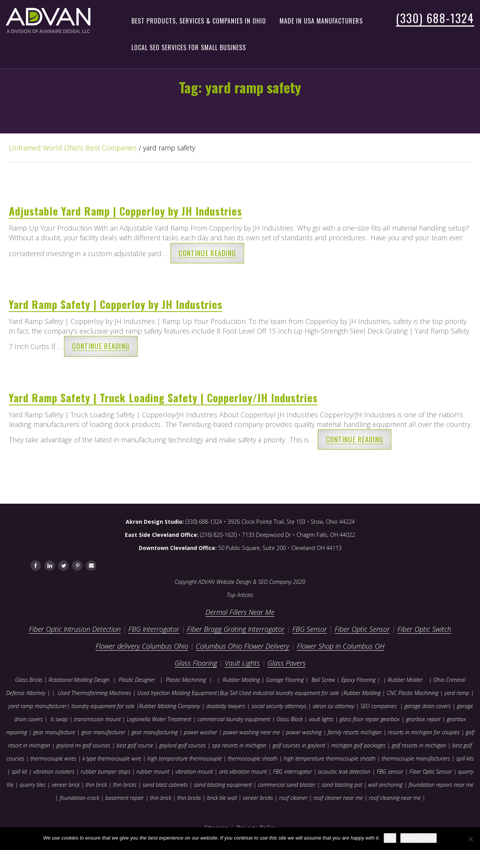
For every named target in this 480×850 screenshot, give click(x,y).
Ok (390, 838)
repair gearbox (382, 719)
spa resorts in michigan (239, 745)
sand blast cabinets (165, 784)
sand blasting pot (342, 784)
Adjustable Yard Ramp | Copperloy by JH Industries (125, 211)
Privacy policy (418, 838)
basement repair (124, 797)
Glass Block (289, 719)
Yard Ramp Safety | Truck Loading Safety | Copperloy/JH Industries (163, 397)
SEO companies (378, 706)
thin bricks (124, 784)
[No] (470, 839)
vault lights (321, 719)
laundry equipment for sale (103, 706)
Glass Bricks (28, 679)
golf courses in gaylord (299, 745)
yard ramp (457, 693)
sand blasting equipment (223, 784)
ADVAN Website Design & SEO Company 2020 (251, 581)
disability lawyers (225, 706)
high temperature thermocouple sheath (330, 758)
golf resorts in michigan (419, 745)
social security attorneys (279, 706)
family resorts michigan (355, 732)
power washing (304, 732)
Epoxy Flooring (358, 679)
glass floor (352, 719)
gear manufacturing (154, 732)
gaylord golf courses (182, 745)
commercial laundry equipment (233, 719)
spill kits (465, 758)
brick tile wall (222, 797)
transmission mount (97, 719)
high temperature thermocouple (184, 758)
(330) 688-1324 (435, 18)
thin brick (96, 784)
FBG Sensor (309, 629)
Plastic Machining (186, 679)
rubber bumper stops (105, 771)
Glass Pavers (287, 663)
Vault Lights (242, 663)
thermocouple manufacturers (416, 758)
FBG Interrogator (153, 629)
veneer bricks (258, 797)
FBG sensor (390, 771)
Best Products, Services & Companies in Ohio (198, 20)
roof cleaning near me (395, 797)
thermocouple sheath (253, 758)
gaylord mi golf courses (83, 745)
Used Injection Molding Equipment (177, 693)
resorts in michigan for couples (424, 732)
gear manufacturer (103, 732)
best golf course (134, 745)
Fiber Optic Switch (424, 629)
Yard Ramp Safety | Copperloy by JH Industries (115, 304)
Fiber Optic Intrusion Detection (75, 629)
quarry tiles (32, 784)
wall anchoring (385, 784)
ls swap (59, 719)
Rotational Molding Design (79, 679)
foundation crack (79, 797)
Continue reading (207, 253)
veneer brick (64, 784)
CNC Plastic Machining (412, 693)
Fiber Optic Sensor (362, 629)
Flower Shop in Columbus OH (340, 646)
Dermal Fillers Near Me (240, 612)
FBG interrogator (292, 771)
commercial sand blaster (286, 784)
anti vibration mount (243, 771)
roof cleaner (293, 797)
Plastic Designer (137, 679)
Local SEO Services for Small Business (188, 47)
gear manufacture (54, 732)
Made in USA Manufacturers (321, 20)
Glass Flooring (196, 663)
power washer (200, 732)
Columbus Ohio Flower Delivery (242, 646)
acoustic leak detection (344, 771)
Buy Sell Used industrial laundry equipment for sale (279, 693)
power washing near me (251, 732)
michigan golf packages (358, 745)
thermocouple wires (53, 758)
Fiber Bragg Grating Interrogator (236, 629)
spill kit (19, 771)
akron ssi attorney (333, 706)
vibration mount (194, 771)
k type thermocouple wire (112, 758)
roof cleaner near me (338, 797)
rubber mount (152, 771)
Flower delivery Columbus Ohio (142, 646)
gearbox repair (423, 719)
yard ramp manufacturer (37, 706)
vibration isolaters (53, 771)
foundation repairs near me (441, 784)
